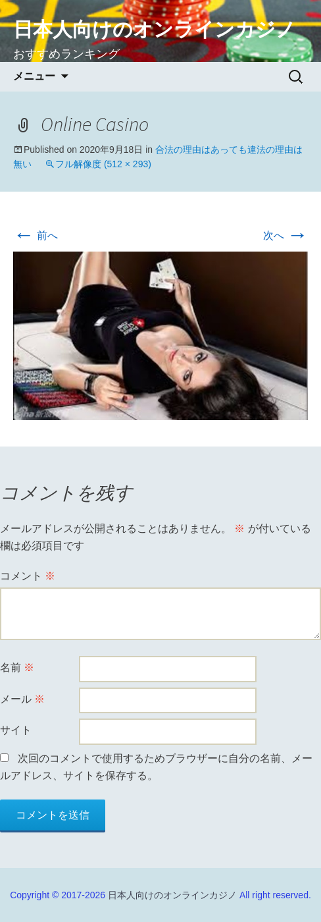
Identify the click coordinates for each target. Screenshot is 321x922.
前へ (35, 235)
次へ (285, 235)
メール (22, 699)
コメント (27, 576)
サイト (16, 730)
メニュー (34, 76)
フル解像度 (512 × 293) (103, 164)
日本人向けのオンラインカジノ (172, 895)
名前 (17, 667)
